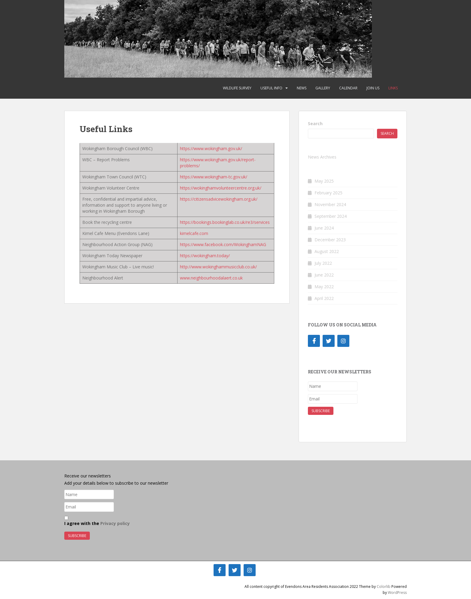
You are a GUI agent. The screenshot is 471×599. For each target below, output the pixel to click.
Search (315, 123)
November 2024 (330, 204)
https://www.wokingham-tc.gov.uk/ (213, 177)
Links (393, 88)
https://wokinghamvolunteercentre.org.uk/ (220, 188)
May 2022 (324, 286)
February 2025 (328, 193)
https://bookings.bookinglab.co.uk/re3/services (225, 222)
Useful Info (271, 88)
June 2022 (324, 275)
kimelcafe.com (194, 233)
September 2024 (331, 216)
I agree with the (97, 521)
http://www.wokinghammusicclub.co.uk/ (218, 267)
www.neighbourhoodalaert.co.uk (211, 278)
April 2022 (324, 298)
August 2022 (327, 251)
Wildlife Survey (237, 88)
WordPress (397, 592)
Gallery (322, 88)
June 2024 (324, 228)
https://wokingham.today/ (205, 255)
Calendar (348, 88)
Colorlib (383, 586)
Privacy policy (115, 523)
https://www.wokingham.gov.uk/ (211, 148)
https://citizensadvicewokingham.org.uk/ (218, 199)
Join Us (372, 88)
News (301, 88)
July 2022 (323, 263)
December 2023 (330, 239)
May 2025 (324, 181)
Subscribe (320, 410)
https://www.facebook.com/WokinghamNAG (223, 244)
